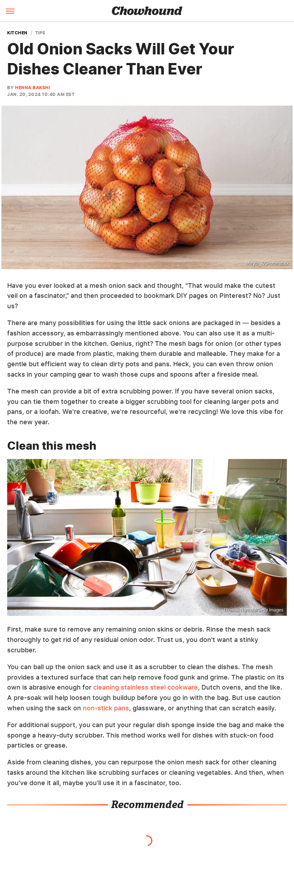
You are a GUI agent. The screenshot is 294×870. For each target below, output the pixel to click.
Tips (40, 33)
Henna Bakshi (32, 87)
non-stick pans (106, 708)
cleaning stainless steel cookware (145, 687)
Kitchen (17, 33)
